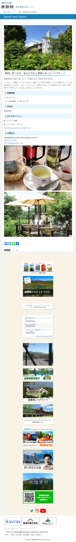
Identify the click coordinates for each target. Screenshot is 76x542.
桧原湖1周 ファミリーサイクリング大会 (38, 305)
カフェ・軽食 (14, 250)
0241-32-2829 (12, 140)
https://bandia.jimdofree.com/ (13, 143)
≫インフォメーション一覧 (44, 336)
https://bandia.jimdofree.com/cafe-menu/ (17, 128)
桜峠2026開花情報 (30, 324)
